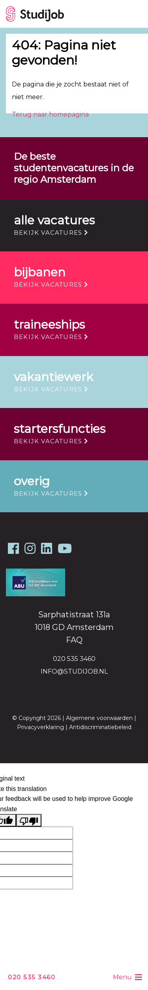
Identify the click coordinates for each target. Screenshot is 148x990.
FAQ (74, 640)
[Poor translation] (28, 820)
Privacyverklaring (40, 727)
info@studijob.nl (74, 671)
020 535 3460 (31, 977)
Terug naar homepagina (50, 114)
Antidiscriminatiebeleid (100, 727)
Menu (127, 977)
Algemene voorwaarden (99, 718)
